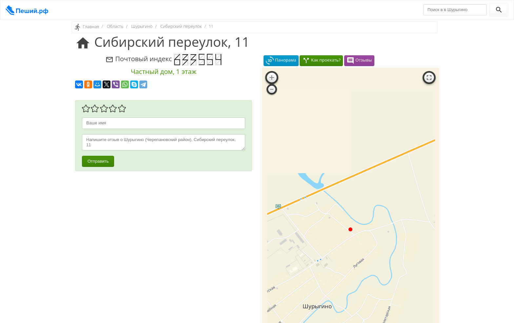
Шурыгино (141, 26)
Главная (91, 26)
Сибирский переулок (181, 26)
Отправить (98, 161)
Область (115, 26)
